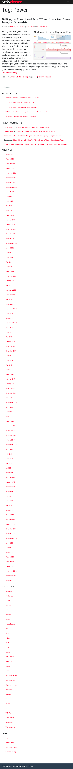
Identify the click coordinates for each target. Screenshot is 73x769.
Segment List (10, 680)
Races (8, 652)
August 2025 (10, 192)
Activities (12, 77)
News (7, 633)
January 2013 (10, 566)
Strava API (9, 689)
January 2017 (10, 384)
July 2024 (9, 253)
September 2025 (11, 187)
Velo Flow (9, 713)
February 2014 (10, 520)
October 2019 (10, 304)
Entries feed (10, 742)
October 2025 (10, 182)
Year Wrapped (10, 727)
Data (19, 77)
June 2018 (9, 332)
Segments (47, 77)
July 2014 (9, 496)
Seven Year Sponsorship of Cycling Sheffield (21, 117)
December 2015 (11, 431)
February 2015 (10, 477)
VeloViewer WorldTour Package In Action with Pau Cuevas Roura (28, 112)
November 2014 (11, 487)
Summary (9, 694)
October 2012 (10, 580)
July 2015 (9, 454)
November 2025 (11, 178)
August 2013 (10, 543)
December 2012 (11, 571)
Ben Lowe (30, 26)
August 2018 (10, 328)
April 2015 (9, 468)
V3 (6, 708)
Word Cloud (10, 718)
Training (25, 77)
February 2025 (10, 220)
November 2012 (11, 576)
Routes (8, 666)
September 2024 (11, 243)
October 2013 (10, 533)
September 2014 (11, 491)
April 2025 (9, 211)
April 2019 (9, 318)
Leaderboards (10, 624)
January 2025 (10, 224)
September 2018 (11, 323)
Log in (8, 738)
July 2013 (9, 548)
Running (8, 671)
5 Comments (42, 26)
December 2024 (11, 229)
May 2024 (9, 262)
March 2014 (10, 515)
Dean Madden (9, 131)
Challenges (10, 596)
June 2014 (9, 501)
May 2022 (9, 285)
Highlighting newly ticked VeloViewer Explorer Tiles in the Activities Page (38, 140)
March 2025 (10, 215)
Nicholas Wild (9, 144)
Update (8, 704)
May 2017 (9, 365)
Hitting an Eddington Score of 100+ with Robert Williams (35, 131)
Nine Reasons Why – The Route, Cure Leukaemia (22, 98)
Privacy (8, 647)
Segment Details (11, 675)
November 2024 (11, 234)
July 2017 (9, 356)
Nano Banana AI (9, 127)
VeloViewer (10, 766)
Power (40, 77)
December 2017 (11, 346)
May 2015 (9, 463)
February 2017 (10, 379)
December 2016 (11, 388)
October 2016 (10, 398)
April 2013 (9, 552)
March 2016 (10, 421)
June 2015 (9, 459)
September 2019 (11, 309)
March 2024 (10, 271)
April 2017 (9, 370)
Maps (7, 629)
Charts (8, 600)
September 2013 (11, 538)
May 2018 (9, 337)
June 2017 (9, 360)
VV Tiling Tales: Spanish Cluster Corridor (20, 102)
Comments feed (11, 747)
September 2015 (11, 445)
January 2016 (10, 426)
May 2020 (9, 299)
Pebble (8, 638)
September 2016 (11, 402)
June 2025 (9, 201)
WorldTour (9, 722)
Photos (8, 643)
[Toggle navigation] (68, 2)
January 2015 (10, 482)
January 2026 (10, 168)
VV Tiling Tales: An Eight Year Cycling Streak (21, 107)
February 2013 (10, 562)
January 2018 (10, 342)
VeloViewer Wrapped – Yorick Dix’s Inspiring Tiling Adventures (39, 136)
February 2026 (10, 164)
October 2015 (10, 440)
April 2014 (9, 510)
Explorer (8, 615)
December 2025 (11, 173)
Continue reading (10, 72)
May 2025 (9, 206)
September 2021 (11, 290)
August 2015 (10, 449)
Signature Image (11, 685)
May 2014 (9, 505)
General (8, 619)
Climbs (8, 605)
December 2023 (11, 276)
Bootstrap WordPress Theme (24, 766)
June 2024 (9, 257)
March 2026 (10, 159)
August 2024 (10, 248)
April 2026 (9, 154)
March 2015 (10, 473)
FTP (36, 77)
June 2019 (9, 313)
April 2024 (9, 267)
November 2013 (11, 529)
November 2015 (11, 435)
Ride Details (10, 657)
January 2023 (10, 281)
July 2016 (9, 412)
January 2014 (10, 524)
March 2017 (10, 374)
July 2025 (9, 196)
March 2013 (10, 557)
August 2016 (10, 407)
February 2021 (10, 295)
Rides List (9, 661)
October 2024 (10, 239)
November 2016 (11, 393)
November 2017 (11, 351)
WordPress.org (11, 752)
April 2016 (9, 416)
